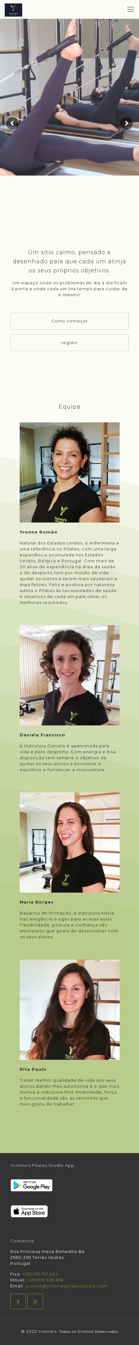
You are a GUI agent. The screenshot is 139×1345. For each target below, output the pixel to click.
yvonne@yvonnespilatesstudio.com (66, 1285)
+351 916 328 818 (45, 1279)
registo (69, 342)
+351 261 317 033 (40, 1273)
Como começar (70, 320)
